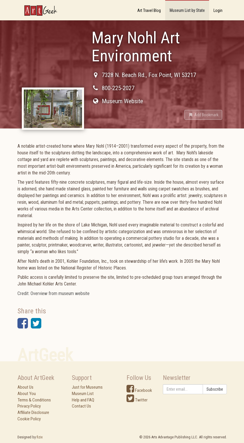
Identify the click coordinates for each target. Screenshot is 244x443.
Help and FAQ (83, 400)
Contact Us (81, 406)
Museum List (83, 393)
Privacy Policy (29, 406)
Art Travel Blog (149, 10)
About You (26, 393)
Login (217, 10)
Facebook (139, 390)
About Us (25, 387)
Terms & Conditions (34, 400)
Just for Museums (87, 387)
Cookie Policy (29, 418)
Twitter (137, 400)
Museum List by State (187, 10)
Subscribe (214, 389)
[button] (203, 115)
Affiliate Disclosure (33, 412)
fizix (40, 437)
